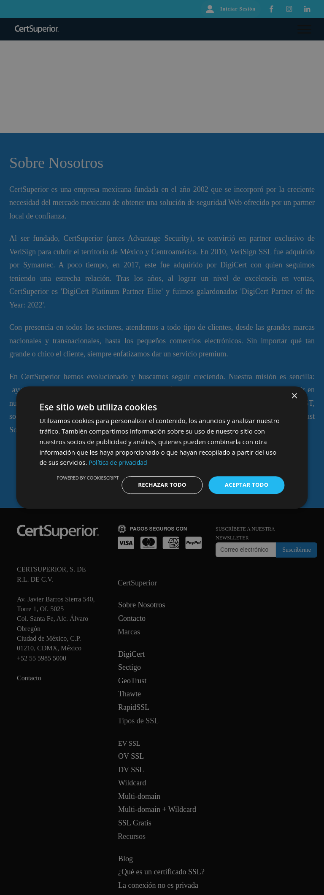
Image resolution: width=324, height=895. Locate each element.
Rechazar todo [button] (157, 485)
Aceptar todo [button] (244, 485)
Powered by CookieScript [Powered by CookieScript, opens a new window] (81, 477)
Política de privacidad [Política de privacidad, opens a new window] (120, 462)
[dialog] (162, 448)
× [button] (294, 396)
